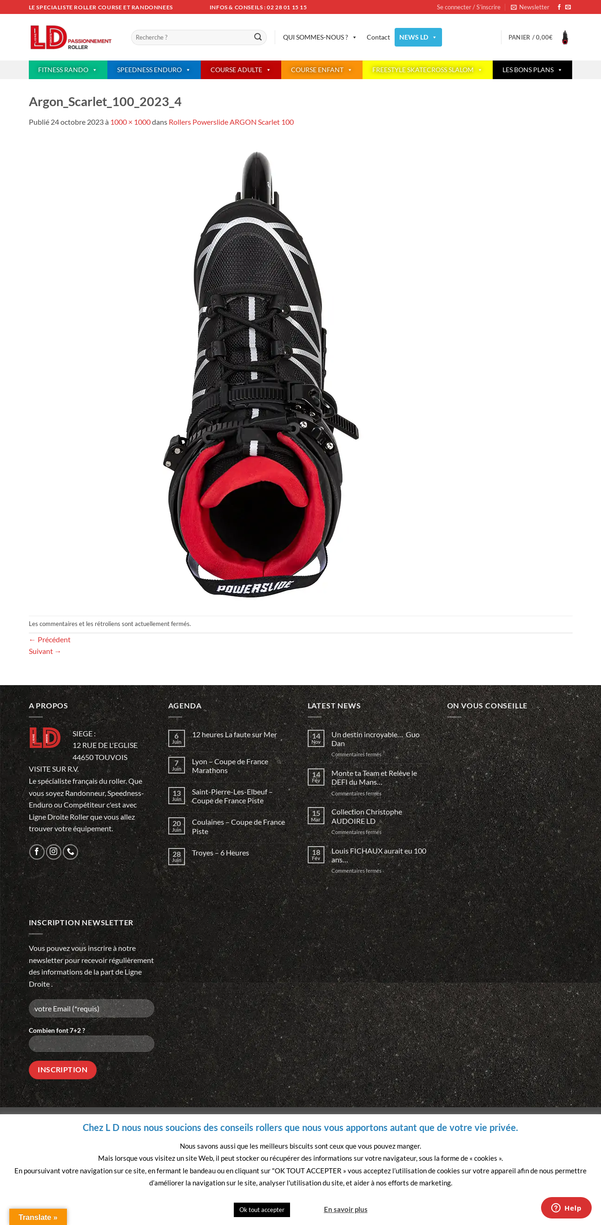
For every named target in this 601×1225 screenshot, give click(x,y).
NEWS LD (418, 37)
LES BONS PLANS (532, 70)
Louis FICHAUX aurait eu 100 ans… (378, 855)
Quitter (306, 1209)
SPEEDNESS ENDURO (154, 70)
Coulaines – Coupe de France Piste (238, 826)
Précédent (50, 639)
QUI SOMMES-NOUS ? (320, 37)
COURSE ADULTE (241, 70)
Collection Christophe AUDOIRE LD (366, 816)
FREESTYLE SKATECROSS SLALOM (427, 70)
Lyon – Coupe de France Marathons (230, 765)
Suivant (45, 650)
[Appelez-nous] (70, 852)
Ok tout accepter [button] (261, 1209)
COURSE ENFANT (322, 70)
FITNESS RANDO (68, 70)
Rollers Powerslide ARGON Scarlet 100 (231, 121)
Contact (378, 37)
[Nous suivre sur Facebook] (559, 7)
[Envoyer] (258, 38)
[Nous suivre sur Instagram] (53, 852)
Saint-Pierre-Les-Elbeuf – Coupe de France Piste (232, 796)
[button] (530, 7)
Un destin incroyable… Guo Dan (375, 738)
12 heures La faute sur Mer (234, 734)
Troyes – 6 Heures (220, 852)
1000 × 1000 (130, 121)
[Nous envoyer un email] (568, 7)
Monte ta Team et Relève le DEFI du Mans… (374, 777)
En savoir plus (346, 1209)
